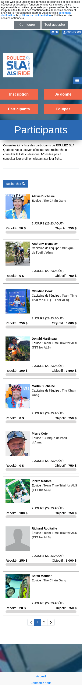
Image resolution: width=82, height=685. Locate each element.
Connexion (72, 32)
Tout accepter (54, 25)
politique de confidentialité (35, 15)
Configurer (27, 25)
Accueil (41, 676)
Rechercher (15, 183)
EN (54, 32)
